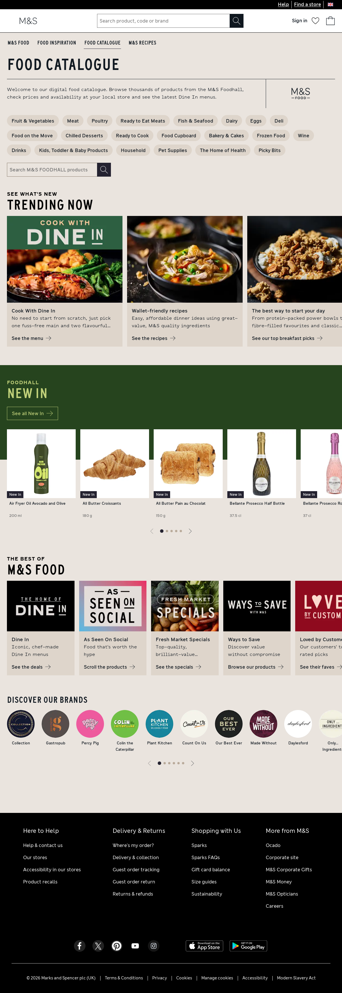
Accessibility (255, 978)
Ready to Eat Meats (142, 120)
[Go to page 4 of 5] (176, 531)
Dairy (231, 120)
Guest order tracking (136, 870)
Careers (274, 906)
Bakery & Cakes (226, 135)
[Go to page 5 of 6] (178, 763)
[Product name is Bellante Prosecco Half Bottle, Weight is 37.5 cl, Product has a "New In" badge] (262, 475)
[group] (64, 281)
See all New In (32, 413)
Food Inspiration (56, 43)
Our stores (35, 858)
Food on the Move (32, 135)
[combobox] (170, 21)
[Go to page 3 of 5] (171, 531)
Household (133, 150)
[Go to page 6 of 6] (183, 763)
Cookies (184, 978)
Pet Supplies (172, 150)
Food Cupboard (178, 135)
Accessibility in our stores (52, 870)
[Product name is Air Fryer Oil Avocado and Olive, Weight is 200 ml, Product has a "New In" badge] (41, 475)
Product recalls (40, 882)
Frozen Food (271, 135)
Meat (73, 120)
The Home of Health (223, 150)
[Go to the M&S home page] (28, 20)
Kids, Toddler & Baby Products (73, 150)
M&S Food (18, 43)
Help (283, 4)
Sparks (199, 845)
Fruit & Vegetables (33, 120)
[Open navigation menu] (11, 21)
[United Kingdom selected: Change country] (330, 4)
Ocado (273, 845)
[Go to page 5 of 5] (181, 531)
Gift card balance (211, 870)
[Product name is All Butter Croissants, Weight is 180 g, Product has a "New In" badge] (115, 475)
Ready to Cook (132, 135)
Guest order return (134, 882)
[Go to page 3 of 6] (169, 763)
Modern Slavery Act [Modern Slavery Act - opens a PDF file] (296, 978)
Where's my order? (133, 845)
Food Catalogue (102, 43)
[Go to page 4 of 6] (174, 763)
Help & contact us (43, 845)
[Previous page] (152, 531)
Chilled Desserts (84, 135)
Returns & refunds (133, 894)
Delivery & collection (136, 858)
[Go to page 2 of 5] (167, 531)
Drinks (19, 150)
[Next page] (190, 531)
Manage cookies (217, 978)
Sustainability (207, 894)
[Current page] (161, 531)
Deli (278, 120)
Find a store (307, 4)
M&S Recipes (142, 43)
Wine (303, 135)
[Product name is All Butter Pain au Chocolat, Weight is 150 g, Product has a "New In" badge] (188, 475)
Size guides (204, 882)
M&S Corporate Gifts (289, 870)
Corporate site (282, 858)
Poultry (100, 120)
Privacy (159, 978)
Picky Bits (270, 150)
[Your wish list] (315, 21)
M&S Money (279, 882)
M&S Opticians (282, 894)
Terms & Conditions (124, 978)
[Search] (237, 21)
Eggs (256, 120)
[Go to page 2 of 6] (164, 763)
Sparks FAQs (206, 858)
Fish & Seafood (195, 120)
